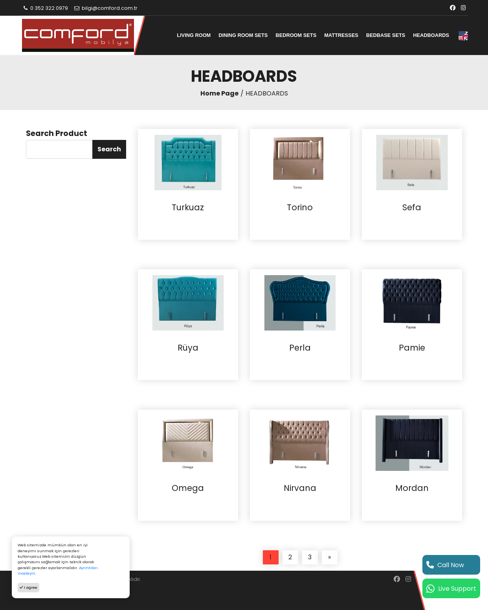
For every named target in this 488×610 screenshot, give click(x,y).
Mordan (412, 488)
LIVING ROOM (194, 35)
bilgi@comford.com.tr (105, 8)
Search (109, 149)
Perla (300, 347)
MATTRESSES (341, 35)
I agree (28, 587)
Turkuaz (188, 207)
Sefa (411, 207)
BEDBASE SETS (385, 35)
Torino (300, 207)
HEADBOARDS (431, 35)
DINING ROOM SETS (243, 35)
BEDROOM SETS (295, 35)
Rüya (188, 347)
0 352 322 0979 (45, 8)
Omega (188, 488)
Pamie (412, 347)
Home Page (219, 93)
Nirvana (300, 488)
